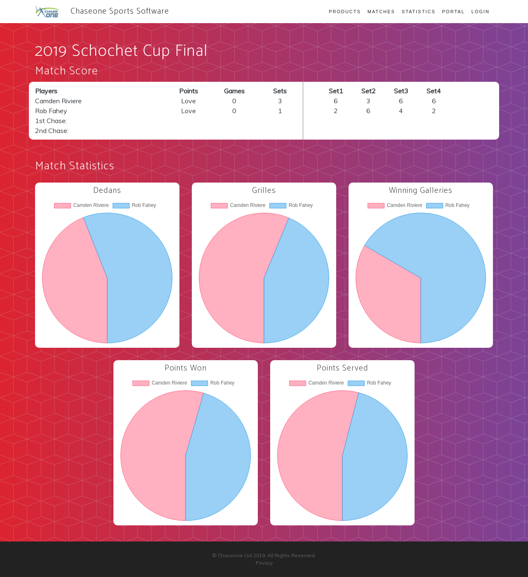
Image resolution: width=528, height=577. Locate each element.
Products (345, 11)
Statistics (419, 11)
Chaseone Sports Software (102, 11)
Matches (381, 11)
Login (480, 11)
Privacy (264, 563)
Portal (453, 11)
